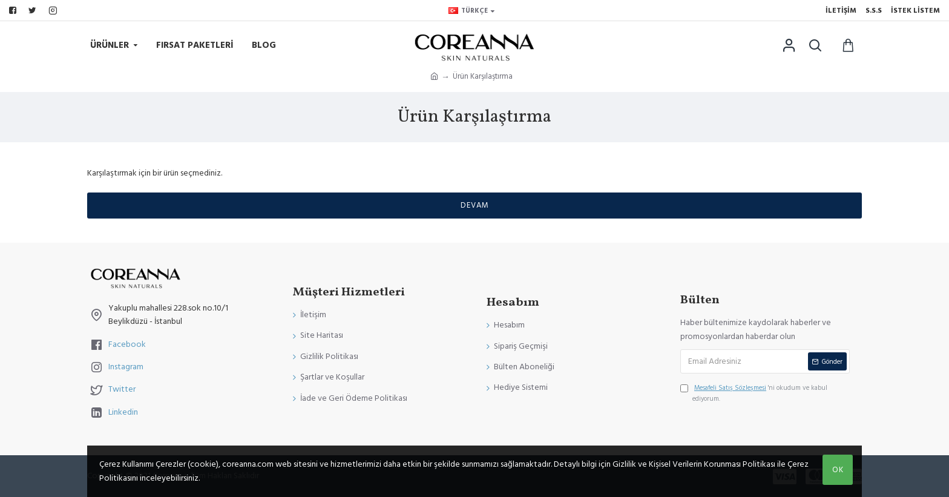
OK (838, 469)
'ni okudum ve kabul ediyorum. (753, 393)
